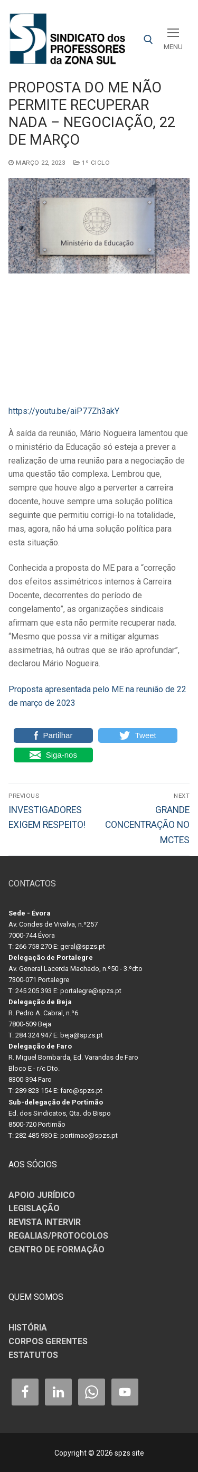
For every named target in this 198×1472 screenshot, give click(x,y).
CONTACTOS (32, 884)
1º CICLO (91, 162)
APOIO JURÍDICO (41, 1195)
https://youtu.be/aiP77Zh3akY (63, 411)
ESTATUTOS (33, 1355)
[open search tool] (148, 39)
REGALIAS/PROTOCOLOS (58, 1236)
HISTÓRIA (27, 1328)
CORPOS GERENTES (48, 1341)
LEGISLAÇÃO (34, 1208)
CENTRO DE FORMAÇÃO (56, 1249)
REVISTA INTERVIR (44, 1222)
